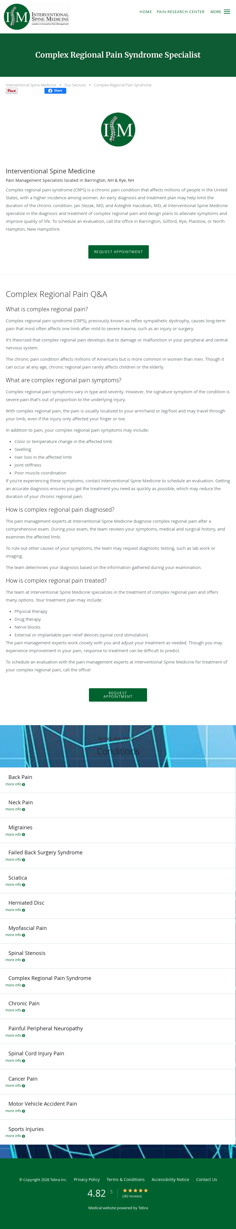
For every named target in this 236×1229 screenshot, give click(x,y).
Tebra (143, 1207)
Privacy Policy (87, 1179)
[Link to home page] (59, 16)
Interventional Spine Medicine (31, 85)
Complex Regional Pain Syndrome (122, 85)
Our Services (75, 85)
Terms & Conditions (126, 1179)
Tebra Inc (58, 1179)
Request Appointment (118, 251)
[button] (227, 12)
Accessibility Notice (170, 1179)
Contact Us (206, 1179)
